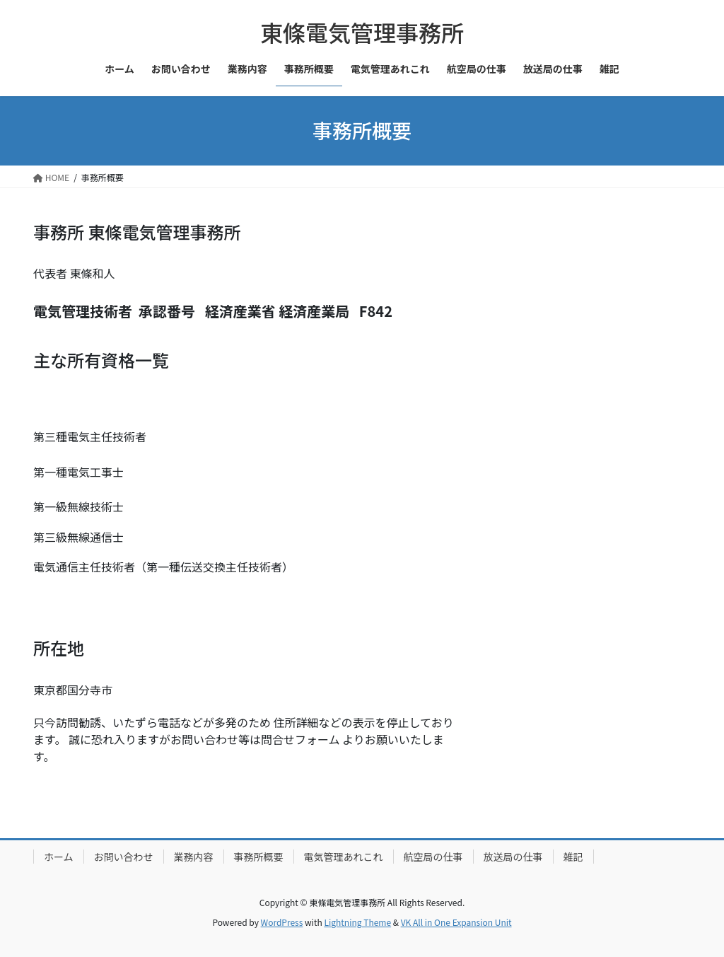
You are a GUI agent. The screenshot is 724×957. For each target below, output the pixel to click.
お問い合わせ (123, 856)
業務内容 (194, 856)
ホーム (59, 856)
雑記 (573, 856)
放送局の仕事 (513, 856)
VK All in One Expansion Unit (456, 922)
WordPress (282, 922)
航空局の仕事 (433, 856)
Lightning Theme (357, 922)
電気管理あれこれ (343, 856)
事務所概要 (259, 856)
